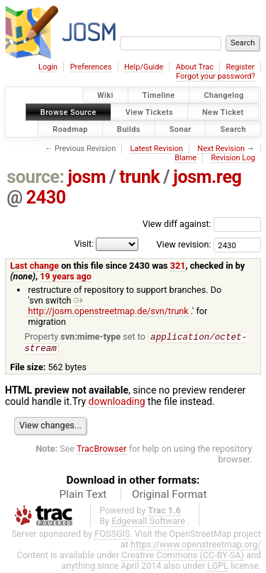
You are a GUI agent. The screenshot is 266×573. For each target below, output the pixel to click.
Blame (185, 157)
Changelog (223, 95)
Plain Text (82, 495)
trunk (139, 177)
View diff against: (202, 223)
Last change (34, 265)
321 (178, 265)
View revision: (184, 244)
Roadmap (70, 128)
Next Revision (221, 148)
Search (233, 128)
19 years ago (66, 276)
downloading (117, 402)
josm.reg (207, 177)
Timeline (159, 95)
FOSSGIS (112, 535)
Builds (128, 128)
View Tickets (149, 111)
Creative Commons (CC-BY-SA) (182, 556)
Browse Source (68, 111)
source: (36, 177)
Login (47, 67)
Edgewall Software (148, 522)
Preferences (91, 67)
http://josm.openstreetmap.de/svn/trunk (108, 305)
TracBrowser (102, 450)
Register (240, 67)
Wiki (105, 95)
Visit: (84, 243)
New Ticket (223, 111)
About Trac (195, 67)
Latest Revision (156, 148)
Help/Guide (143, 67)
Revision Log (233, 157)
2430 (46, 197)
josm (86, 177)
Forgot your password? (215, 76)
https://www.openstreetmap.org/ (196, 545)
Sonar (181, 128)
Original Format (169, 495)
